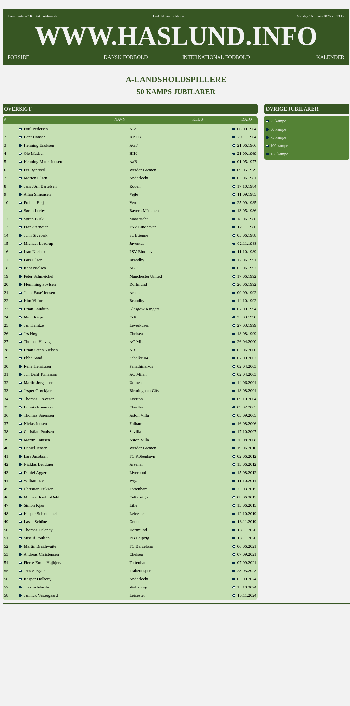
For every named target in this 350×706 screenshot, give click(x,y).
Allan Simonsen (35, 194)
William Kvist (33, 480)
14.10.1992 (244, 300)
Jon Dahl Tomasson (38, 374)
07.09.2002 (244, 357)
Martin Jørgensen (36, 382)
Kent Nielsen (32, 267)
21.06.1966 (244, 145)
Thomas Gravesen (36, 398)
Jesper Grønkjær (35, 390)
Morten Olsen (33, 177)
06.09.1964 (244, 128)
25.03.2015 (244, 488)
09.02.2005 (244, 407)
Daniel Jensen (33, 447)
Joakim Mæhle (34, 587)
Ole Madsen (31, 153)
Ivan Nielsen (32, 251)
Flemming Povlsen (37, 284)
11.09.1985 (244, 194)
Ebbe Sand (30, 357)
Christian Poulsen (36, 431)
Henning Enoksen (36, 145)
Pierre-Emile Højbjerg (40, 562)
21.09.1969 (244, 153)
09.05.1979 (244, 169)
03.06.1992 (244, 267)
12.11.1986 (244, 227)
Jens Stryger (31, 570)
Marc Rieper (32, 317)
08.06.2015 (244, 497)
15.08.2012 (244, 472)
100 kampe (277, 145)
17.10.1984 (244, 186)
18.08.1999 (244, 333)
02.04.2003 (244, 366)
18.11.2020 (244, 529)
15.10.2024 (244, 587)
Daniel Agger (32, 472)
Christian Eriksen (36, 488)
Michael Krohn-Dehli (40, 497)
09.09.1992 (244, 292)
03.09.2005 (244, 415)
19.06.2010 (244, 447)
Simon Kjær (31, 505)
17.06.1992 (244, 276)
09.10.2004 (244, 398)
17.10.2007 (244, 431)
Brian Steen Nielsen (38, 349)
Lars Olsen (30, 259)
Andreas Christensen (39, 554)
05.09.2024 (244, 578)
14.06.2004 (244, 382)
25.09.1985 (244, 202)
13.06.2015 (244, 505)
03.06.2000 (244, 349)
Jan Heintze (31, 325)
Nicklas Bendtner (36, 464)
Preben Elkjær (33, 202)
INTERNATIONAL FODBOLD (216, 57)
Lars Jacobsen (33, 456)
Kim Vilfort (31, 300)
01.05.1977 (244, 161)
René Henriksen (35, 366)
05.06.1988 (244, 235)
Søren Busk (31, 218)
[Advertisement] (176, 653)
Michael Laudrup (36, 243)
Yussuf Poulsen (34, 537)
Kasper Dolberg (35, 578)
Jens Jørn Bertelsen (38, 186)
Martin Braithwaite (37, 546)
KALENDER (330, 57)
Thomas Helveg (35, 341)
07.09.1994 (244, 308)
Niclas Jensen (33, 423)
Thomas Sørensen (36, 415)
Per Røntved (32, 169)
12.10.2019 (244, 513)
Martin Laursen (34, 439)
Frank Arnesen (34, 227)
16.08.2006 (244, 423)
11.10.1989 (244, 251)
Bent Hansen (32, 137)
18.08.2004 (244, 390)
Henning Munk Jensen (40, 161)
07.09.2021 (244, 554)
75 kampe (276, 137)
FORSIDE (18, 57)
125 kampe (277, 154)
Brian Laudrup (34, 308)
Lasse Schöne (33, 521)
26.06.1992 (244, 284)
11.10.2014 (244, 480)
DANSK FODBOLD (126, 57)
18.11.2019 (244, 521)
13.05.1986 (244, 210)
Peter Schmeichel (36, 276)
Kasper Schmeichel (38, 513)
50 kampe (276, 129)
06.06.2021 (244, 546)
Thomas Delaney (36, 529)
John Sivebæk (33, 235)
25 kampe (276, 121)
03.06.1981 (244, 177)
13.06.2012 (244, 464)
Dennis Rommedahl (38, 407)
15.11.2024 (244, 595)
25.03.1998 (244, 317)
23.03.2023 (244, 570)
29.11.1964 (244, 137)
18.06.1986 (244, 218)
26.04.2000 (244, 341)
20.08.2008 (244, 439)
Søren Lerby (32, 210)
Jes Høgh (29, 333)
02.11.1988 (244, 243)
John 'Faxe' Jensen (37, 292)
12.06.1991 (244, 259)
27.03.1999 (244, 325)
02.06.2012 (244, 456)
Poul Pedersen (33, 128)
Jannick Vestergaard (38, 595)
